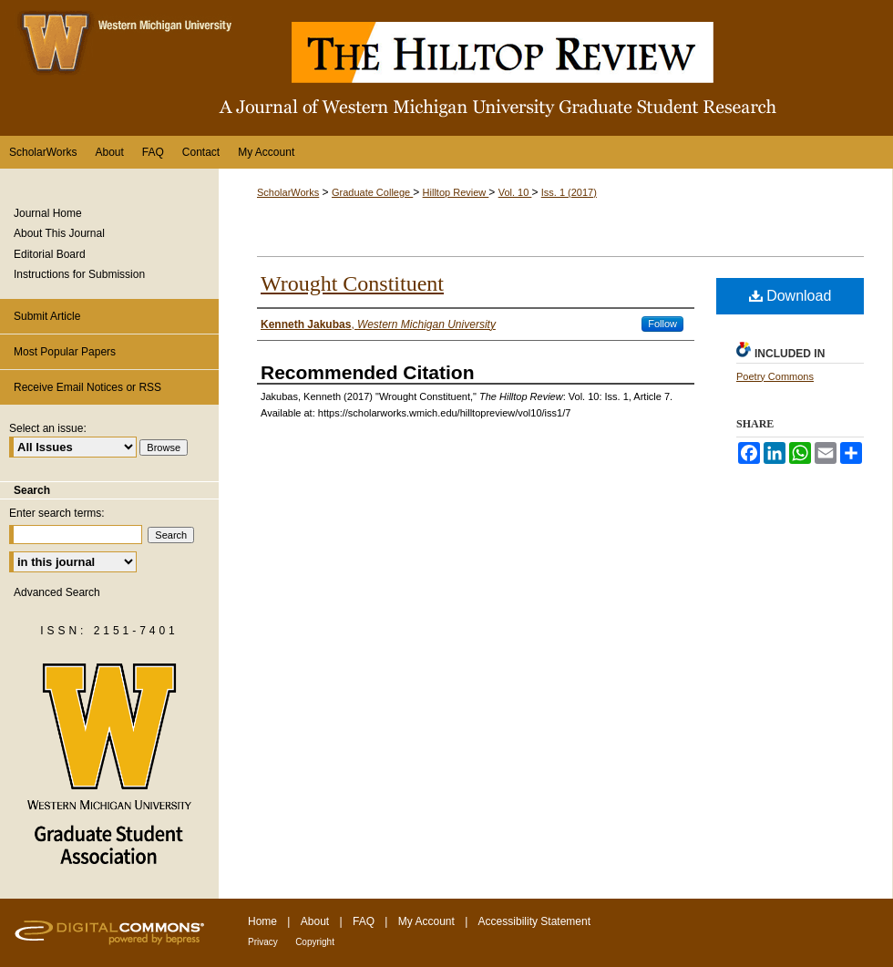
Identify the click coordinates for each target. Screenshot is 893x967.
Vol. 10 (515, 192)
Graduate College (372, 192)
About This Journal (59, 233)
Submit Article (47, 316)
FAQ (364, 921)
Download (790, 295)
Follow (662, 323)
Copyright (314, 942)
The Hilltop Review (446, 68)
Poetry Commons (775, 376)
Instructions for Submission (79, 274)
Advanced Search (57, 592)
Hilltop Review (456, 192)
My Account (426, 921)
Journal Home (48, 213)
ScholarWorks (288, 192)
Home (262, 921)
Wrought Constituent (352, 283)
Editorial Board (50, 254)
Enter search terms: (57, 513)
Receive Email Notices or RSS (87, 387)
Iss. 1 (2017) (569, 192)
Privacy (263, 942)
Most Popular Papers (65, 351)
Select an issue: (48, 428)
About (315, 921)
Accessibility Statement (534, 921)
